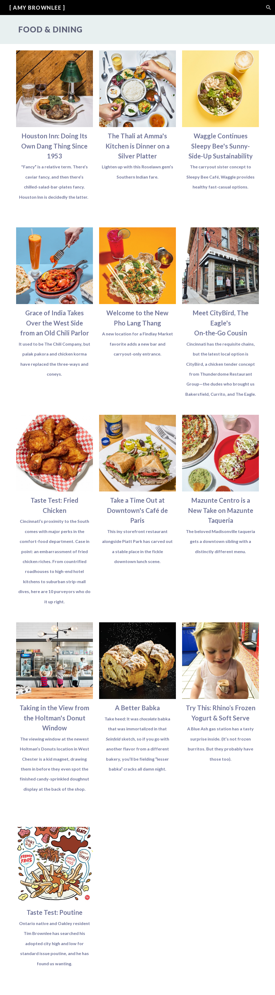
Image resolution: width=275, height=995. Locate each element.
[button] (268, 7)
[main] (137, 29)
